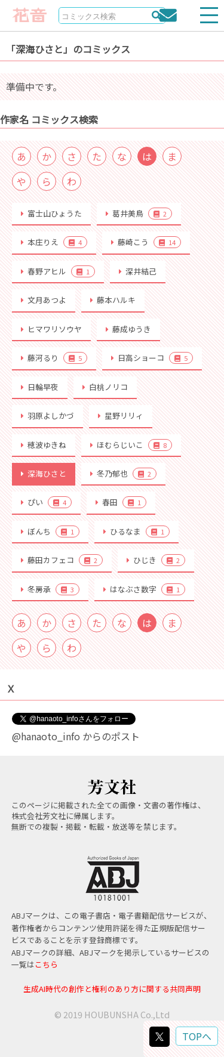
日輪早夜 (40, 386)
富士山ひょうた (51, 213)
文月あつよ (43, 299)
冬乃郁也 (123, 474)
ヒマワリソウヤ (51, 329)
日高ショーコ (152, 358)
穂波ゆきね (43, 444)
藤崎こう (146, 242)
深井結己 (138, 271)
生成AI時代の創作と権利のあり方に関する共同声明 (112, 988)
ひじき (156, 560)
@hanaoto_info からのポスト (76, 736)
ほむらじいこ (131, 445)
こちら (46, 964)
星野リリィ (120, 415)
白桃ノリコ (105, 386)
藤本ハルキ (113, 299)
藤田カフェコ (62, 560)
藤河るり (54, 358)
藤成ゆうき (128, 329)
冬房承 (50, 589)
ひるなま (136, 531)
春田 (121, 502)
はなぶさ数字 (144, 589)
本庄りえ (54, 242)
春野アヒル (58, 271)
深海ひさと (43, 473)
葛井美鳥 (139, 214)
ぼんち (50, 531)
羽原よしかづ (47, 415)
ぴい (46, 502)
